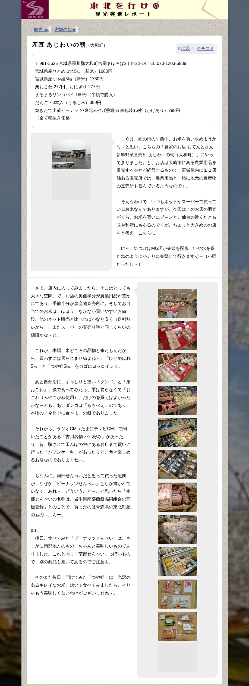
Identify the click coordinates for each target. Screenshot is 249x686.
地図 (185, 48)
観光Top (41, 29)
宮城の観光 (65, 29)
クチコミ (205, 48)
